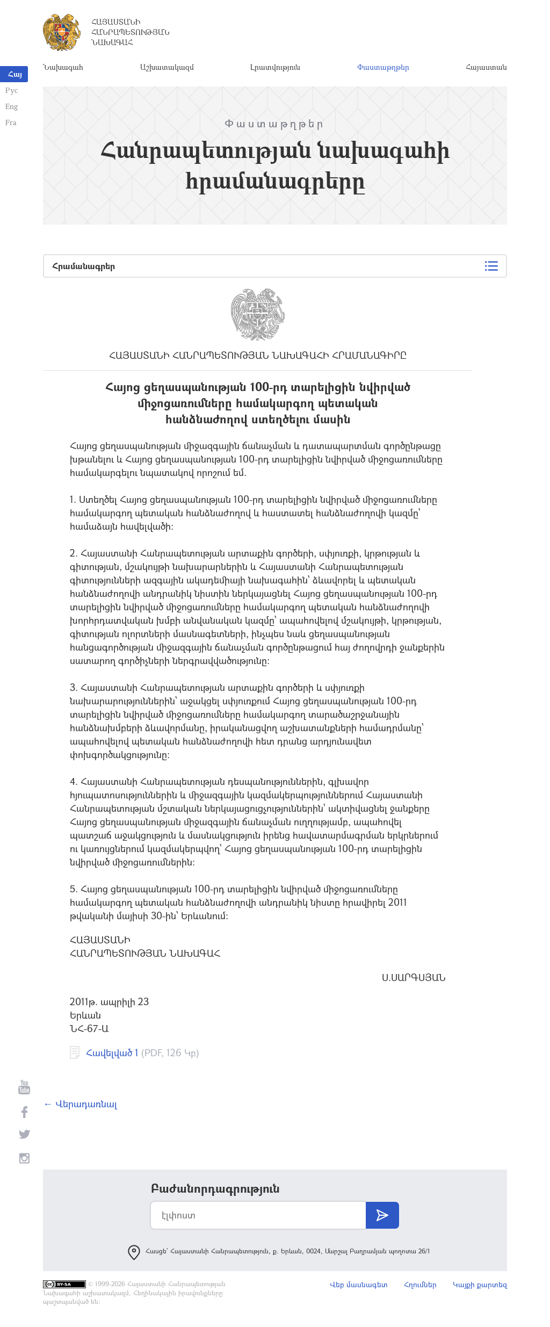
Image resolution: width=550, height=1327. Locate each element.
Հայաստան (486, 67)
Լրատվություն (275, 67)
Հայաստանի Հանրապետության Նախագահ (130, 32)
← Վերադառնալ (80, 1103)
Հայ (15, 74)
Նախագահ (63, 67)
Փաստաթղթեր (383, 67)
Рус (11, 90)
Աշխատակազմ (167, 67)
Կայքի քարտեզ (480, 1284)
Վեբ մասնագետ (359, 1284)
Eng (11, 106)
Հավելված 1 (112, 1052)
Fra (11, 122)
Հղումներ (420, 1284)
